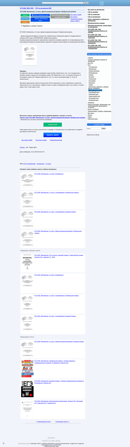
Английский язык (94, 92)
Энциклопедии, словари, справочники (99, 111)
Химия (91, 84)
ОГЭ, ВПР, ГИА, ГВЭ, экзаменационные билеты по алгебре (97, 31)
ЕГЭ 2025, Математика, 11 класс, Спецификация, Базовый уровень (55, 316)
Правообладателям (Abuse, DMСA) (76, 20)
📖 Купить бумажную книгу (40, 15)
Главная (90, 57)
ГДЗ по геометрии (94, 14)
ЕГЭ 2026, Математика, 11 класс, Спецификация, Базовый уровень (55, 212)
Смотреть (25, 22)
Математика (92, 69)
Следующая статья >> (62, 421)
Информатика (93, 73)
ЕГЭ (89, 65)
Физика (91, 75)
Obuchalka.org (24, 443)
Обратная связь (93, 119)
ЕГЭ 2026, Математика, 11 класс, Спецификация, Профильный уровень (56, 192)
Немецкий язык (93, 94)
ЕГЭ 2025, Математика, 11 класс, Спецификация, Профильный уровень (56, 295)
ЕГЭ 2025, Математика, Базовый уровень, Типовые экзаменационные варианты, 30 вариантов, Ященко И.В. (59, 382)
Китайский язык (93, 100)
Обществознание (94, 71)
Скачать (25, 15)
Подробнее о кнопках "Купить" (33, 26)
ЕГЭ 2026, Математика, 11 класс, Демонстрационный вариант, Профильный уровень (57, 232)
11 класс (48, 163)
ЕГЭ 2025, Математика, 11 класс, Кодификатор (48, 275)
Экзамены (91, 102)
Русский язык (93, 67)
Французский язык (94, 96)
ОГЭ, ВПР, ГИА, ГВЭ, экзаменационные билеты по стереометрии (97, 47)
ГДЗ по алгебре (93, 12)
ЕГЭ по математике (29, 163)
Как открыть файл (75, 14)
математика (40, 163)
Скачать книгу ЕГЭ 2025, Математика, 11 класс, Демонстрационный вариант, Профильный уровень (52, 117)
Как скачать (74, 17)
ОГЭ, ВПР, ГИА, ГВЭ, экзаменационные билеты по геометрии (97, 36)
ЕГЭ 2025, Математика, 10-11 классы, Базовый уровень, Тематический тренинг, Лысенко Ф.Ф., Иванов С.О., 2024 (58, 256)
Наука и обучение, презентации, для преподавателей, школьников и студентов (99, 106)
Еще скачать (25, 18)
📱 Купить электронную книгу (40, 19)
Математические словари (96, 23)
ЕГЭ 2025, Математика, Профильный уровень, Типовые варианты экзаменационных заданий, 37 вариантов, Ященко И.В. (54, 362)
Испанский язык (94, 98)
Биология (92, 83)
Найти (90, 117)
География (92, 81)
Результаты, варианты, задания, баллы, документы (98, 87)
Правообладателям (56, 140)
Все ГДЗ (90, 63)
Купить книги (53, 135)
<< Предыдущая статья (43, 421)
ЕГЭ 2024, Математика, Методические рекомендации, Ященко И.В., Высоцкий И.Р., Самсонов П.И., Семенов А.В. (58, 402)
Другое (90, 115)
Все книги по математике (96, 9)
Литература (92, 79)
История (91, 77)
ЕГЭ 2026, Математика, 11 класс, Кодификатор (48, 174)
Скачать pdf (52, 124)
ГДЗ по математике (94, 17)
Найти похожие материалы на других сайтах (60, 16)
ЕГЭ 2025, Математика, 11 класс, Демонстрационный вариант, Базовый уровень (59, 341)
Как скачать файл (26, 140)
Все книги (91, 113)
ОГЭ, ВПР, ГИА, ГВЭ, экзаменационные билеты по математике (97, 41)
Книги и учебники (93, 109)
